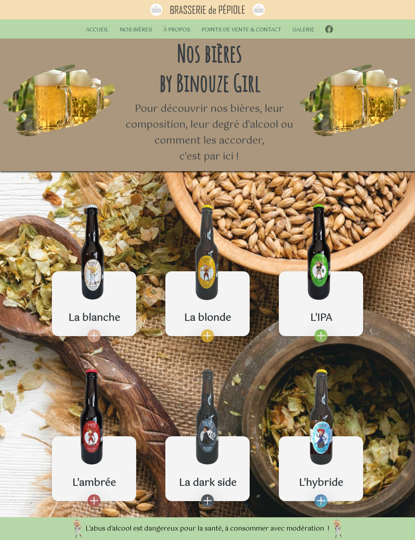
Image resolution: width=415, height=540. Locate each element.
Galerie (303, 30)
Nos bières (136, 30)
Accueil (97, 30)
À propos (176, 30)
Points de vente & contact (241, 30)
